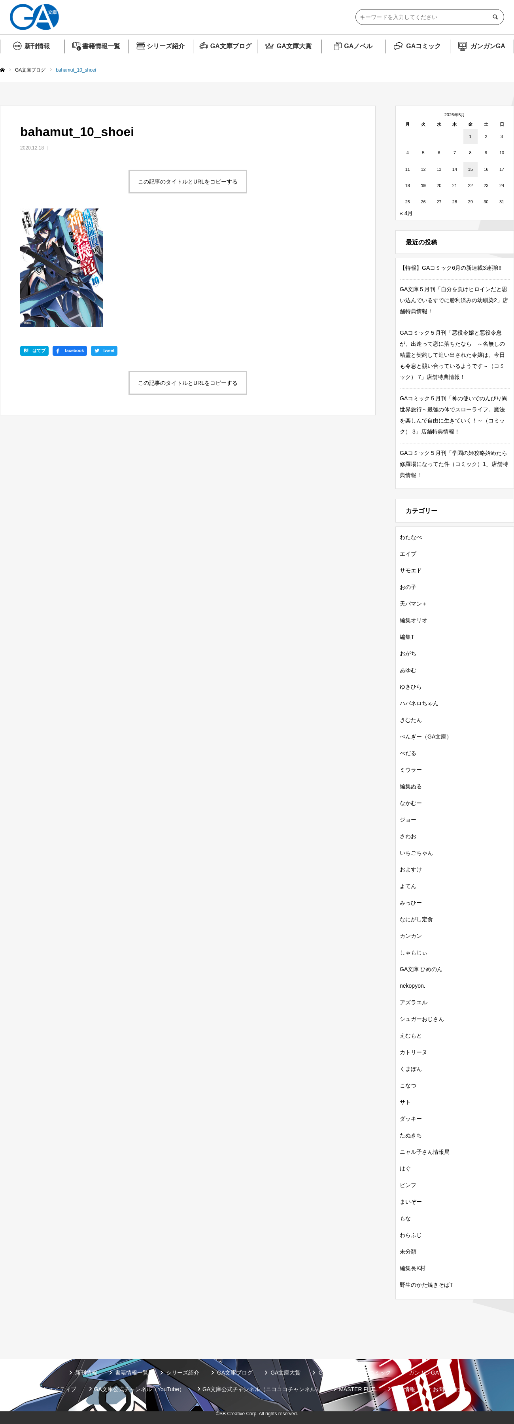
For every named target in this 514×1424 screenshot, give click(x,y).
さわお (408, 836)
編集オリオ (413, 620)
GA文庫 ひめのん (421, 969)
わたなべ (411, 537)
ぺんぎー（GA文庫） (426, 736)
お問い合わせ (449, 1389)
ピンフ (408, 1185)
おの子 (408, 587)
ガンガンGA (488, 46)
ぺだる (408, 753)
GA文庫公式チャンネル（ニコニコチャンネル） (261, 1389)
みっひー (411, 902)
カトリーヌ (413, 1052)
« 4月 (406, 213)
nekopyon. (412, 986)
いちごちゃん (416, 853)
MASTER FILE (357, 1389)
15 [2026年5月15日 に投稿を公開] (470, 169)
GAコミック (423, 46)
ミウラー (411, 770)
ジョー (408, 819)
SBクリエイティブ (53, 1389)
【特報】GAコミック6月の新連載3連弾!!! (450, 268)
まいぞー (411, 1202)
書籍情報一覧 (101, 46)
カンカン (411, 936)
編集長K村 (412, 1268)
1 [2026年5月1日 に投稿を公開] (470, 136)
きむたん (411, 720)
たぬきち (411, 1135)
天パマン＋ (413, 603)
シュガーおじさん (422, 1019)
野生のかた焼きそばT (426, 1285)
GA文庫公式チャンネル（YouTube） (139, 1389)
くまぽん (411, 1069)
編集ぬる (411, 786)
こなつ (408, 1085)
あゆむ (408, 670)
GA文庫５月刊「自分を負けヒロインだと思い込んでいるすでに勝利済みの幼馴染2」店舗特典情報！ (454, 300)
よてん (408, 886)
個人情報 (404, 1389)
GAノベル (358, 46)
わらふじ (411, 1235)
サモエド (411, 570)
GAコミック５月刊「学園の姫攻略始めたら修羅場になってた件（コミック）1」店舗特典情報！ (454, 464)
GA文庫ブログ (230, 46)
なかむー (411, 803)
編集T (407, 637)
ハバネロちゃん (419, 703)
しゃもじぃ (413, 952)
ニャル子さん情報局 (425, 1152)
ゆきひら (411, 687)
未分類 (408, 1251)
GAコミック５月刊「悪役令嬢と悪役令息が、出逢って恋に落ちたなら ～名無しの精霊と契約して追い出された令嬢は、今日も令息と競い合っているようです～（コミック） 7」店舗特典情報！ (452, 354)
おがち (408, 653)
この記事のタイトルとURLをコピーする (188, 181)
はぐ (405, 1168)
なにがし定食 (416, 919)
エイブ (408, 554)
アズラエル (413, 1002)
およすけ (411, 869)
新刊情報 (37, 46)
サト (405, 1102)
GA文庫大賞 (294, 46)
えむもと (411, 1035)
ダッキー (411, 1118)
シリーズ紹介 (166, 46)
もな (405, 1218)
